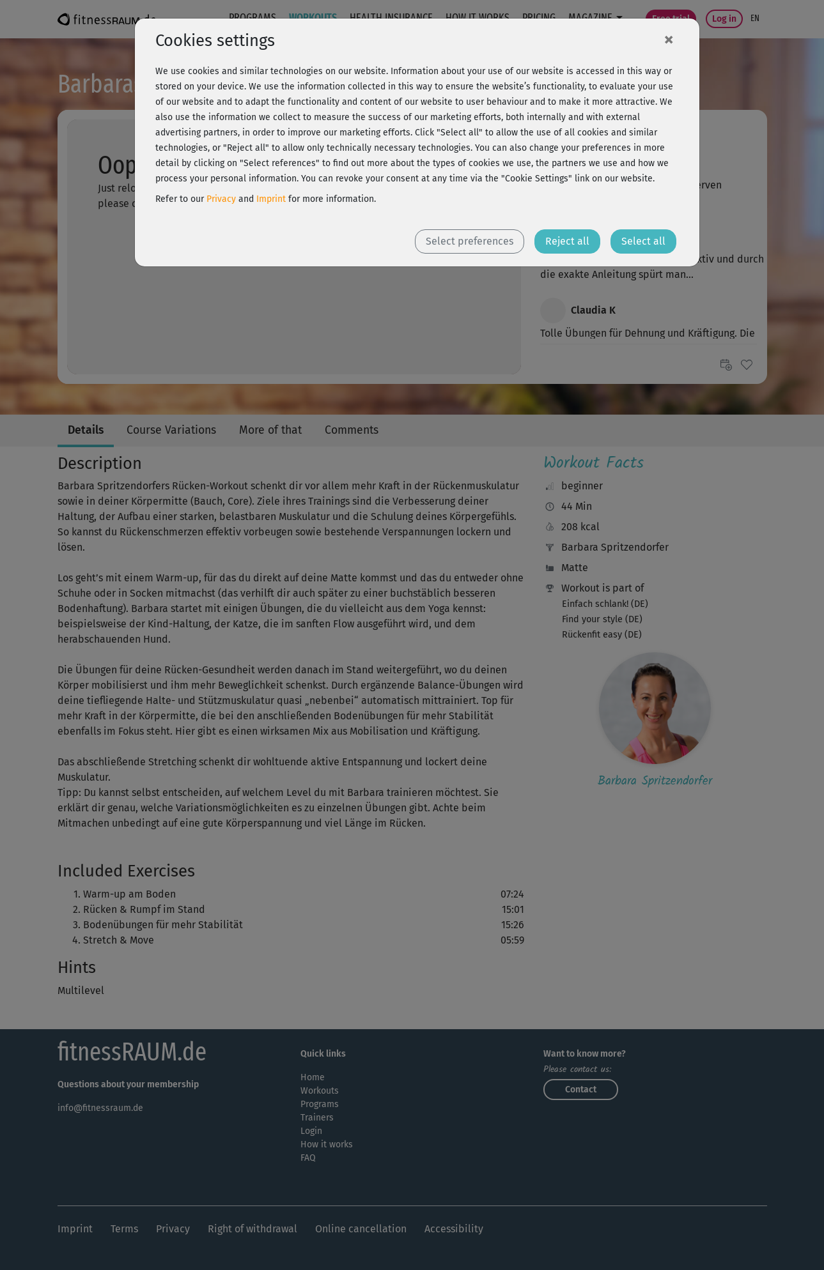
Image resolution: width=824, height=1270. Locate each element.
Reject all (567, 241)
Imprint (271, 199)
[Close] (668, 39)
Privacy (221, 199)
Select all (643, 241)
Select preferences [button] (469, 241)
